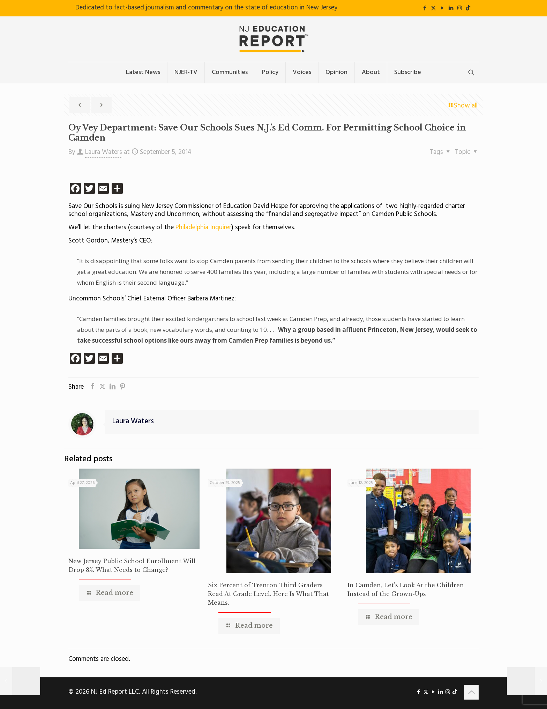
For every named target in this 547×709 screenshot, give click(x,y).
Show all (462, 105)
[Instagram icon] (459, 8)
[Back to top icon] (471, 692)
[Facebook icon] (424, 8)
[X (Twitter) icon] (433, 8)
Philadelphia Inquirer (203, 227)
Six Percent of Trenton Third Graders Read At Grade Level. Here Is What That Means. (268, 594)
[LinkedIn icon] (451, 8)
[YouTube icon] (442, 8)
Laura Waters (103, 152)
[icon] (468, 8)
